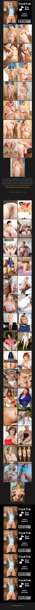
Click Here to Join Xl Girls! (17, 187)
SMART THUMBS (21, 501)
